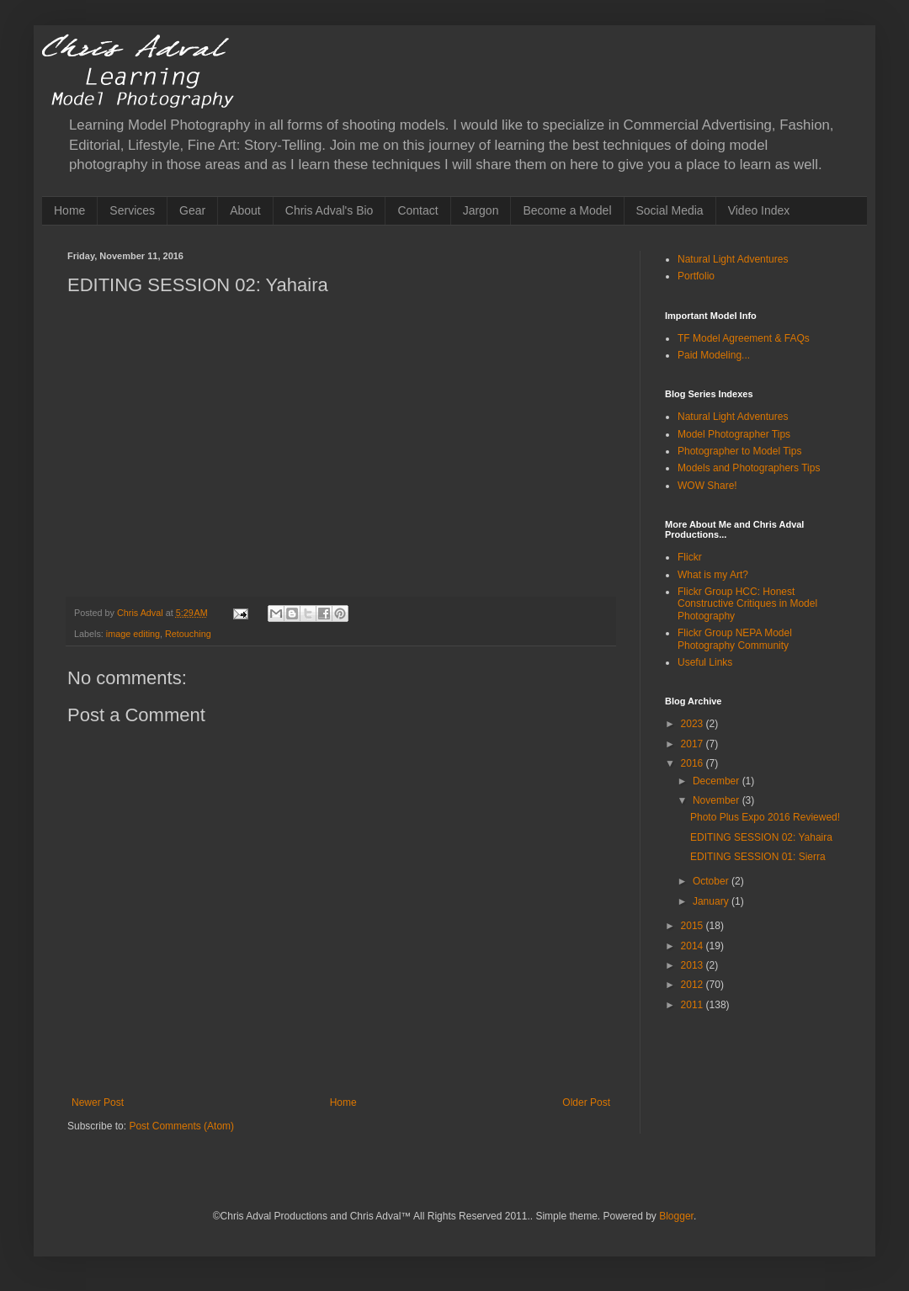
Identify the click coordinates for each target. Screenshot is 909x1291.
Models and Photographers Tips (749, 468)
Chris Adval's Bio (329, 210)
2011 (693, 1005)
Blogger (676, 1216)
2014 (693, 946)
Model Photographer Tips (734, 434)
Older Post (586, 1102)
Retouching (188, 634)
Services (132, 210)
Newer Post (98, 1102)
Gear (192, 210)
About (245, 210)
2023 (693, 724)
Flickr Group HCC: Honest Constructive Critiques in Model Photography (747, 604)
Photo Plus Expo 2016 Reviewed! (765, 817)
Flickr (690, 557)
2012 (693, 985)
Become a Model (567, 210)
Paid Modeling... (714, 355)
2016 (693, 763)
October (712, 881)
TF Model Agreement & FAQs (744, 338)
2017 (693, 744)
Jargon (481, 210)
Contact (417, 210)
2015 (693, 926)
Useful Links (705, 662)
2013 (693, 965)
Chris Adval (141, 613)
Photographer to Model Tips (739, 451)
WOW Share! (707, 485)
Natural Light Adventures (733, 259)
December (717, 781)
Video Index (759, 210)
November (717, 800)
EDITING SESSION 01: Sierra (758, 857)
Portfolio (696, 276)
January (712, 901)
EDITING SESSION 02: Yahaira (761, 837)
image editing (133, 634)
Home (69, 210)
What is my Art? (713, 575)
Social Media (670, 210)
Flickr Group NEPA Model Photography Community (735, 639)
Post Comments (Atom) (181, 1126)
